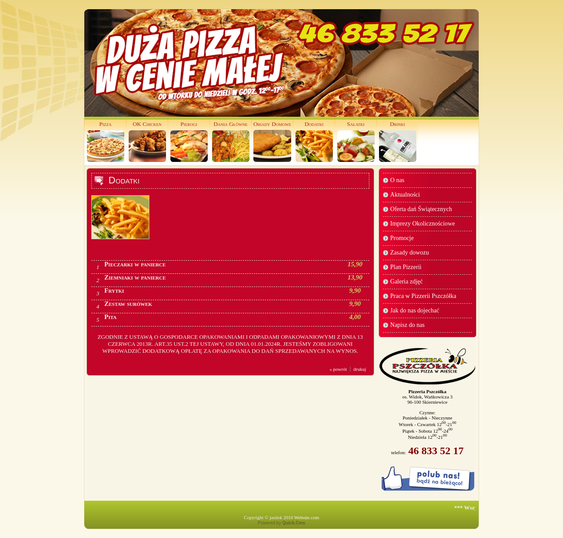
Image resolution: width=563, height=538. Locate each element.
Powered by (281, 522)
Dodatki (313, 124)
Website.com (306, 517)
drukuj (360, 369)
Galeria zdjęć (406, 281)
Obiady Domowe (272, 124)
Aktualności (405, 194)
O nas (397, 180)
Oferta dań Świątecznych (421, 209)
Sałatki (356, 124)
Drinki (397, 124)
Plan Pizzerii (406, 267)
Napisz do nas (407, 325)
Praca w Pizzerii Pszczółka (423, 296)
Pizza (105, 124)
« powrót (337, 369)
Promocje (402, 238)
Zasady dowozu (409, 252)
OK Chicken (147, 124)
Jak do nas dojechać (415, 310)
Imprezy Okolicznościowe (422, 223)
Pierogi (188, 124)
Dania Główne (230, 124)
